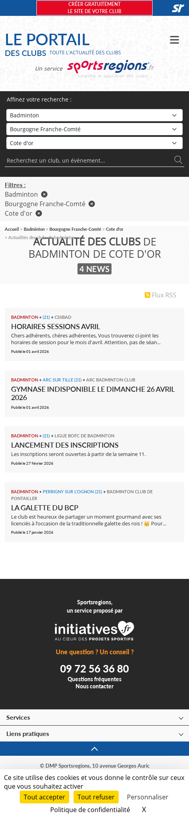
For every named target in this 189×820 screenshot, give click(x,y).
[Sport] (94, 115)
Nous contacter (94, 686)
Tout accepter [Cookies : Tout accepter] (44, 797)
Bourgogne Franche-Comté (50, 203)
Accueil (12, 229)
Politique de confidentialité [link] (90, 809)
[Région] (94, 129)
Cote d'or (23, 213)
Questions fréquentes (94, 679)
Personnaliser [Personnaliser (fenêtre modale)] (147, 797)
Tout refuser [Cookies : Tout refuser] (96, 797)
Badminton (26, 194)
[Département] (94, 143)
